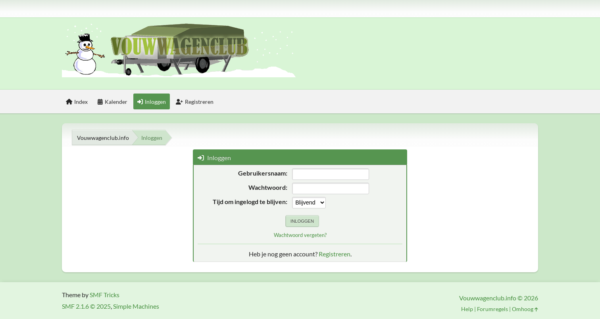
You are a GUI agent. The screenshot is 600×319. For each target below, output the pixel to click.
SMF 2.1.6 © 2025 (86, 306)
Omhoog (525, 309)
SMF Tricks (104, 294)
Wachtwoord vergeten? (300, 235)
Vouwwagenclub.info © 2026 (498, 298)
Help (467, 309)
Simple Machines (136, 306)
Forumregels (492, 309)
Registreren (334, 254)
